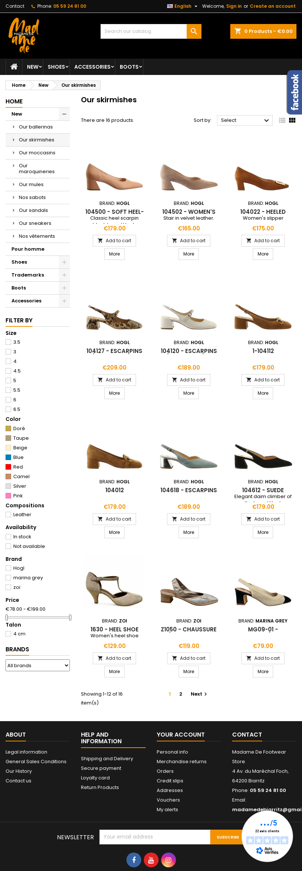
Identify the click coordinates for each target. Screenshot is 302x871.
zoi (16, 587)
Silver (19, 486)
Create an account (273, 6)
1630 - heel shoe (115, 629)
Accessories (92, 67)
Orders (165, 771)
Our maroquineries (37, 168)
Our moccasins (37, 152)
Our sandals (33, 210)
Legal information (26, 751)
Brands (17, 649)
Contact (15, 6)
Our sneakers (35, 223)
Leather (22, 514)
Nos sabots (32, 197)
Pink (18, 495)
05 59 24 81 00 (69, 6)
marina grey (28, 577)
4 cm (19, 633)
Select (246, 120)
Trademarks (27, 274)
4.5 (17, 370)
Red (18, 466)
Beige (20, 447)
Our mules (31, 184)
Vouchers (168, 799)
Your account (181, 734)
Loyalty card (95, 777)
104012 (114, 490)
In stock (22, 536)
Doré (19, 428)
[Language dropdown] (183, 6)
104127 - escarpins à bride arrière (114, 354)
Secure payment (101, 768)
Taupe (21, 438)
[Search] (151, 31)
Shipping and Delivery (107, 758)
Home (14, 101)
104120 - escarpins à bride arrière (189, 354)
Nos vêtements (37, 236)
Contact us (18, 780)
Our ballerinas (36, 126)
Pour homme (27, 249)
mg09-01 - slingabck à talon (263, 632)
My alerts (167, 809)
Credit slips (170, 780)
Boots (129, 67)
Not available (29, 546)
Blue (18, 457)
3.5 (16, 342)
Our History (19, 771)
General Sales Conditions (36, 761)
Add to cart (114, 240)
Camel (21, 476)
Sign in (234, 6)
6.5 (16, 409)
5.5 (16, 390)
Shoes (56, 67)
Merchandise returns (182, 761)
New (32, 67)
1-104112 (263, 351)
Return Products (100, 787)
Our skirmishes (36, 139)
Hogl (18, 568)
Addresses (170, 790)
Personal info (172, 751)
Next (200, 693)
